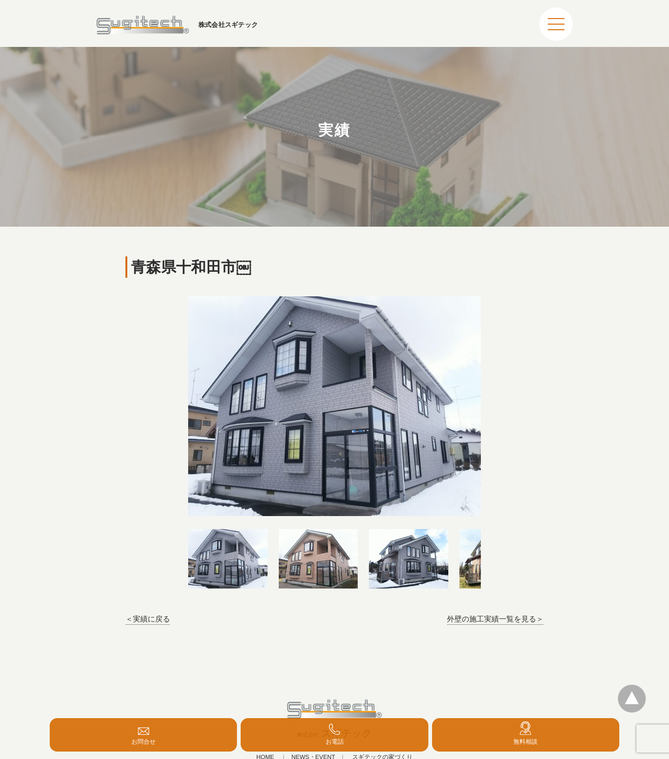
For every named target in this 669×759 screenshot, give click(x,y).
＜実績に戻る (147, 619)
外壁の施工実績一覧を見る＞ (495, 619)
